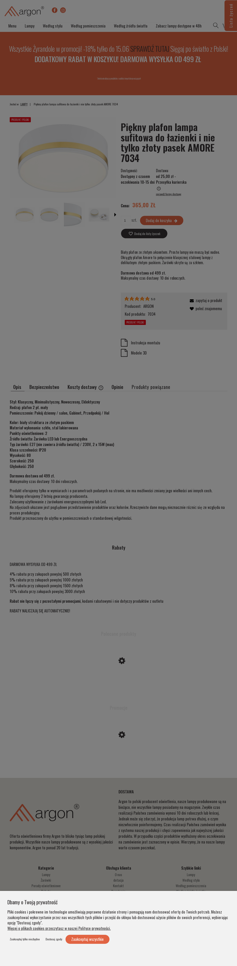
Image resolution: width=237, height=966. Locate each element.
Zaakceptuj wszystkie (87, 939)
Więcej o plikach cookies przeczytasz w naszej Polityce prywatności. (59, 928)
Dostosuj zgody (54, 939)
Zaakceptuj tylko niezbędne (25, 939)
